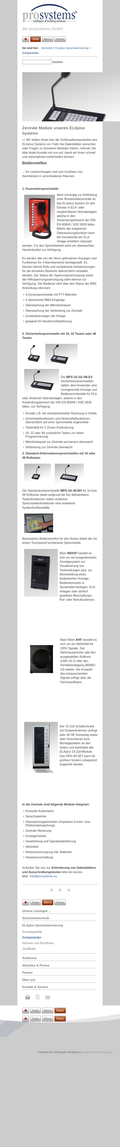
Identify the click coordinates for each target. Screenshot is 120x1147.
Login (109, 1052)
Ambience (29, 958)
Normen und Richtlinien (38, 943)
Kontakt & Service (35, 987)
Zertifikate (29, 948)
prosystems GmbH (93, 1052)
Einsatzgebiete (32, 931)
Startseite (46, 48)
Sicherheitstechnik (35, 918)
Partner (27, 972)
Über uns (28, 979)
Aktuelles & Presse (36, 965)
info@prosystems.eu (43, 876)
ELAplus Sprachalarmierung (71, 48)
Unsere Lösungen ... (36, 911)
